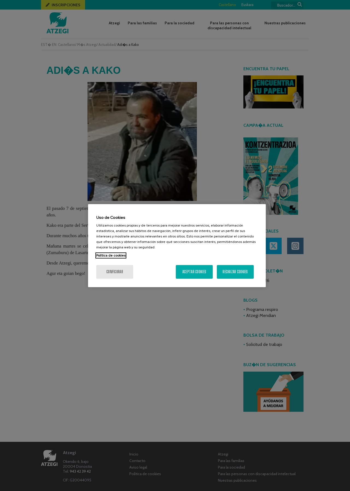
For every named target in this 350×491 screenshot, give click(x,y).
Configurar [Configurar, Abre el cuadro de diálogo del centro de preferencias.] (114, 271)
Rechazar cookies (235, 271)
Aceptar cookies (194, 271)
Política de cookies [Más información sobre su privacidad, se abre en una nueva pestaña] (111, 255)
